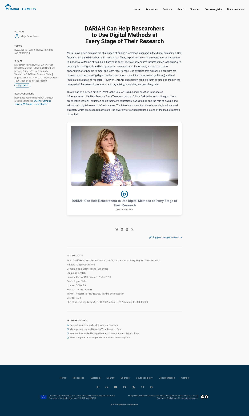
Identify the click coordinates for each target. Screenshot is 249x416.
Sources (195, 9)
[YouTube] (115, 387)
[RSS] (133, 387)
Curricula (167, 9)
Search (181, 9)
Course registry (213, 9)
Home (137, 9)
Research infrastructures (28, 50)
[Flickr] (106, 387)
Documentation (235, 9)
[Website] (151, 387)
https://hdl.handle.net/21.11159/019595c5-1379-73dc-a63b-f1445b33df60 (110, 302)
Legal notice (133, 404)
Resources (151, 9)
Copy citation (22, 85)
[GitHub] (124, 387)
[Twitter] (97, 387)
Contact (185, 378)
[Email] (142, 387)
